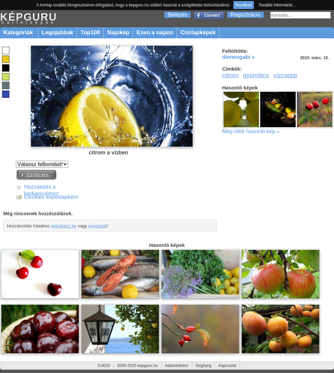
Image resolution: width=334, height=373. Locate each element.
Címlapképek (198, 32)
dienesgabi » (238, 57)
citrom (230, 75)
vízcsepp (285, 75)
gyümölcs (256, 75)
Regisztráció (245, 14)
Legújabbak (57, 32)
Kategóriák (19, 32)
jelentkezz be (63, 225)
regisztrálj (97, 225)
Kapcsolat (227, 365)
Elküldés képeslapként (51, 197)
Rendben (243, 5)
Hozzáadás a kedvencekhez (41, 187)
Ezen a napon (154, 32)
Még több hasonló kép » (251, 131)
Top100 (90, 32)
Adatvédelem (177, 365)
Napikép (118, 32)
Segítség (203, 365)
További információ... (277, 5)
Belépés (177, 14)
